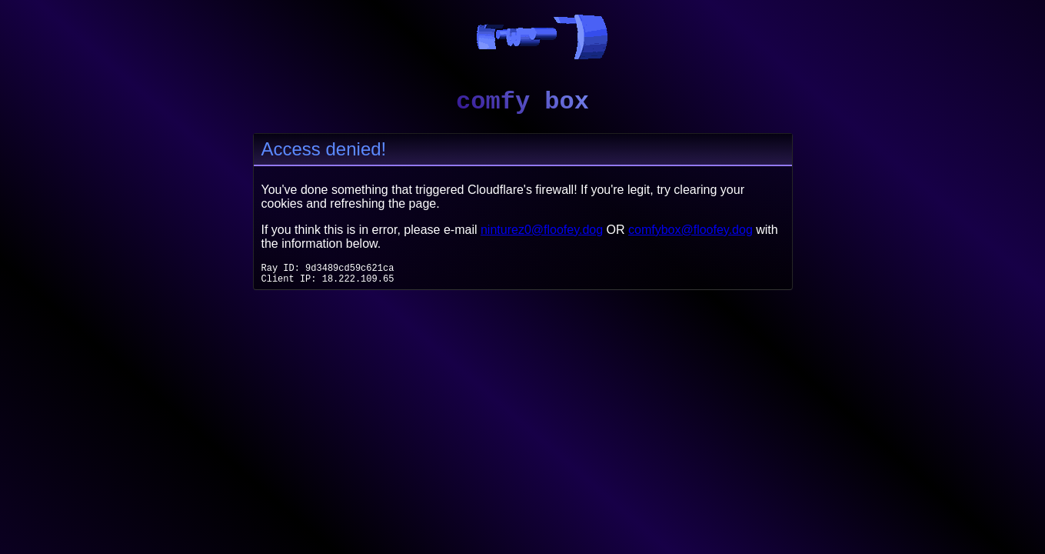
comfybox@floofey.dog (690, 229)
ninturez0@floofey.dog (542, 229)
